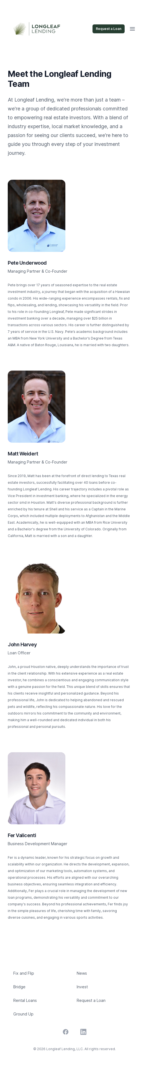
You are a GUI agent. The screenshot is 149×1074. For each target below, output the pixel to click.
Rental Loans (25, 1000)
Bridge (19, 986)
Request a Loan (108, 29)
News (82, 973)
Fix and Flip (23, 973)
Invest (82, 986)
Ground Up (23, 1014)
